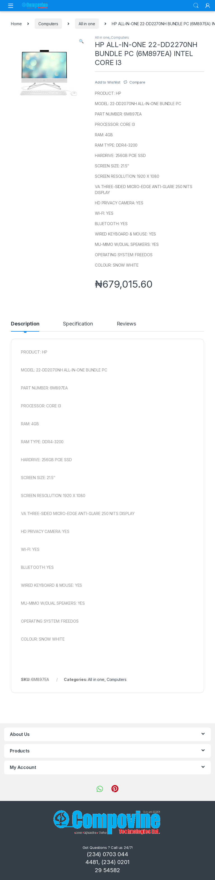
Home (16, 23)
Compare (137, 82)
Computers (48, 23)
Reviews (126, 324)
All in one (87, 23)
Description (25, 324)
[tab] (25, 326)
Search (196, 6)
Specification (78, 324)
